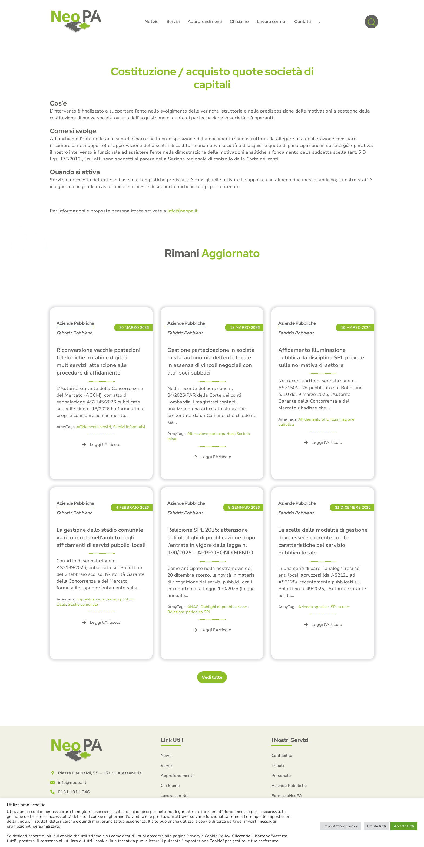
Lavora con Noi (175, 795)
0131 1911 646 (74, 792)
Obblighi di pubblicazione (223, 606)
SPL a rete (340, 606)
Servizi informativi (129, 426)
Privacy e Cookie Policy (208, 836)
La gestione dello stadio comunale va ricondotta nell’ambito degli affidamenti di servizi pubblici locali (101, 537)
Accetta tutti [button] (404, 826)
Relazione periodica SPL (189, 612)
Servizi (167, 765)
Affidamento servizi (94, 426)
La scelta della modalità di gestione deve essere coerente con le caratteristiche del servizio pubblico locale (322, 541)
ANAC (192, 606)
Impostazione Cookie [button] (340, 826)
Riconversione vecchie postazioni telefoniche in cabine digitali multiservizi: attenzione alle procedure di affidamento (98, 361)
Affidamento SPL (313, 419)
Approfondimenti (177, 775)
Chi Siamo (170, 785)
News (166, 755)
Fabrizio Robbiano (74, 333)
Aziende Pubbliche (75, 323)
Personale (281, 775)
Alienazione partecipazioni (211, 433)
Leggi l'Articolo (101, 445)
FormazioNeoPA (286, 795)
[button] (371, 21)
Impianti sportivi (91, 599)
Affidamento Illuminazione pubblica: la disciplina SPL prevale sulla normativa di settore (321, 357)
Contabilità (281, 755)
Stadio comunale (83, 604)
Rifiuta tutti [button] (376, 826)
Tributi (277, 765)
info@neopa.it (183, 211)
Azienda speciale (313, 606)
